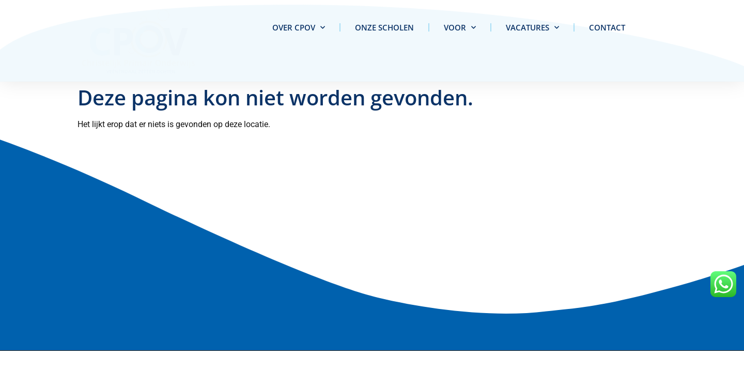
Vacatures (532, 28)
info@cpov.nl (32, 271)
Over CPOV (298, 28)
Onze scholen (384, 27)
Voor (460, 28)
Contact (607, 27)
